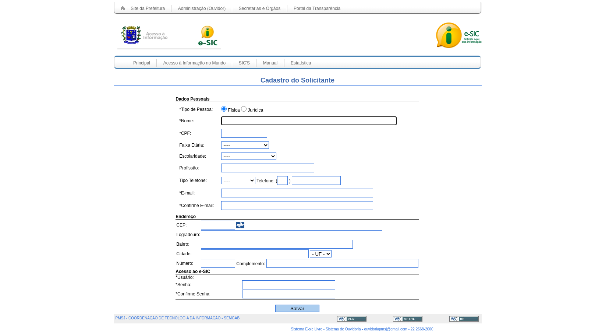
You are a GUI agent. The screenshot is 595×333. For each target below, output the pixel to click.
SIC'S (244, 63)
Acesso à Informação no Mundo (194, 63)
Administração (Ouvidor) (202, 8)
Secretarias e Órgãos (259, 8)
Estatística (301, 63)
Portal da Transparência (317, 8)
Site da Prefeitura (148, 8)
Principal (142, 63)
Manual (270, 63)
